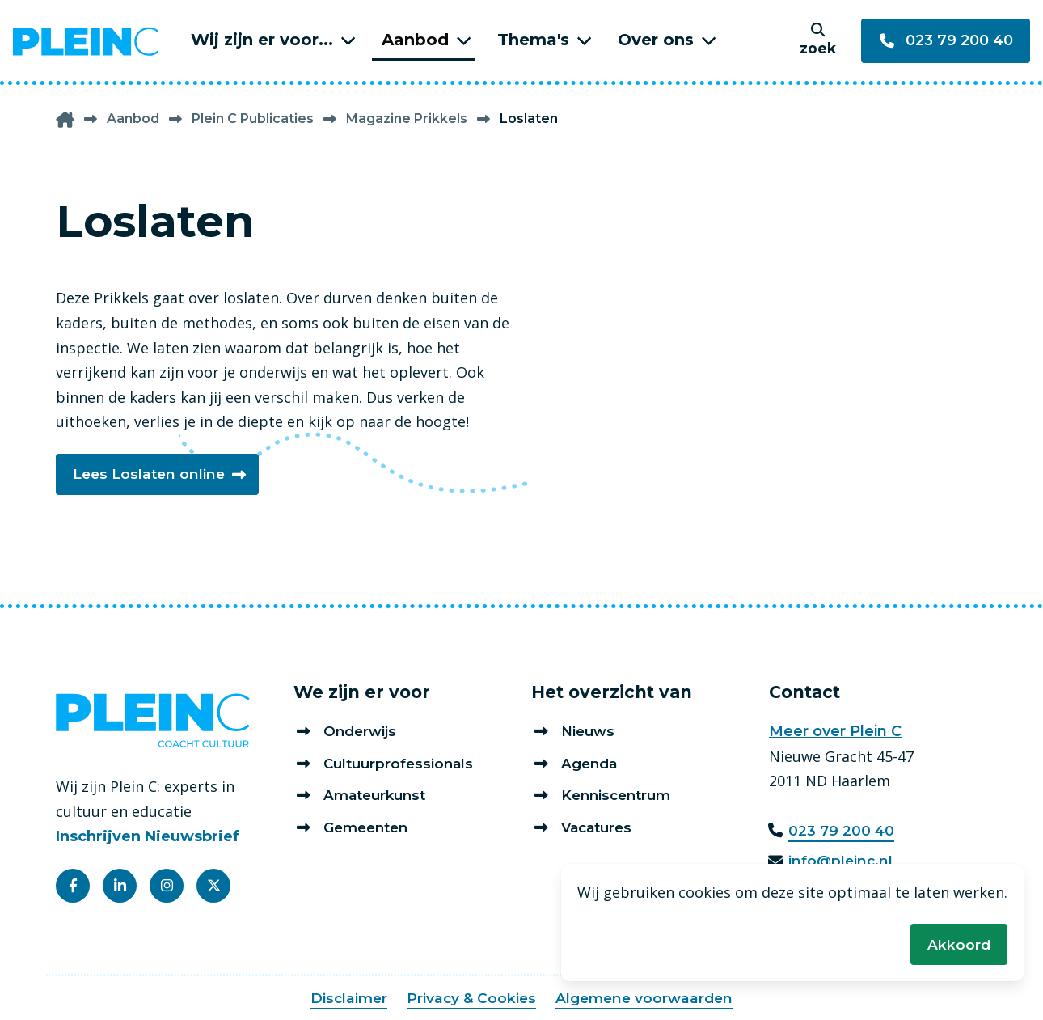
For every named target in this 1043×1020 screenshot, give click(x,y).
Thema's (533, 39)
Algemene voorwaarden (646, 998)
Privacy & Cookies (469, 998)
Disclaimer (344, 998)
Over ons (656, 39)
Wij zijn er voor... (262, 39)
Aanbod (415, 39)
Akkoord (958, 943)
